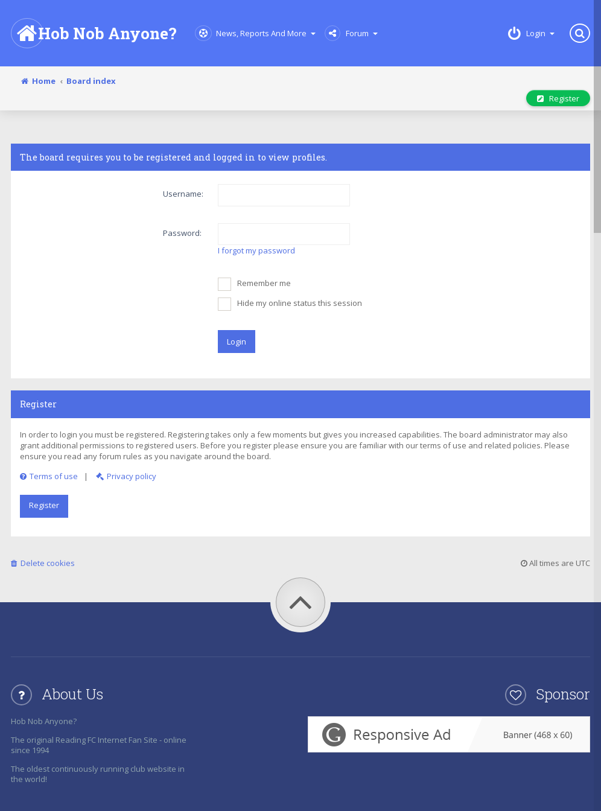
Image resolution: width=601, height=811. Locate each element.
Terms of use (49, 476)
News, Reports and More (255, 33)
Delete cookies (43, 563)
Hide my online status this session (290, 304)
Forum (351, 33)
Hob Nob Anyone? (94, 33)
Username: (183, 193)
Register (558, 98)
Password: (182, 232)
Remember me (254, 284)
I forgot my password (256, 250)
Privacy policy (126, 476)
